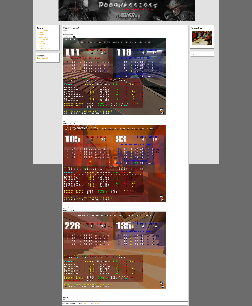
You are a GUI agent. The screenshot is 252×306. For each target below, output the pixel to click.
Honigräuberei (42, 58)
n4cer (96, 303)
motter (85, 303)
